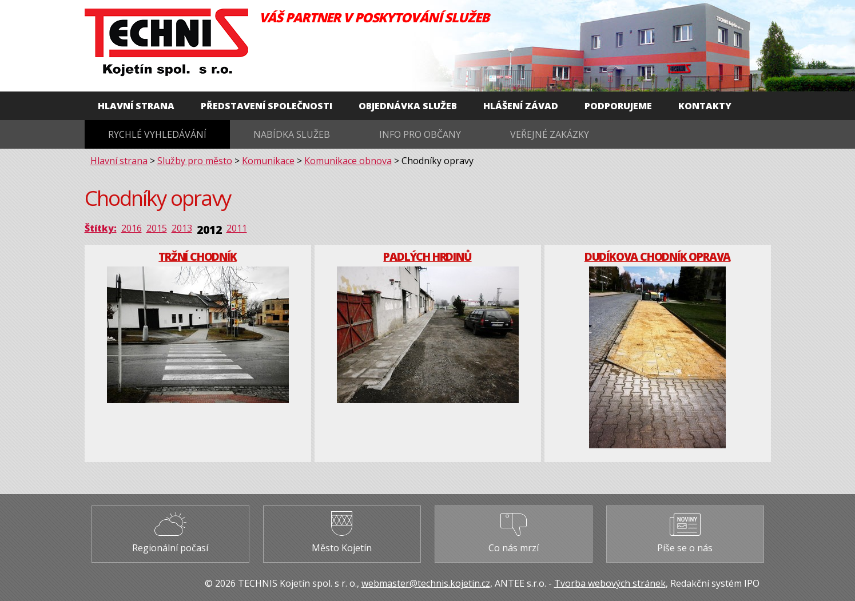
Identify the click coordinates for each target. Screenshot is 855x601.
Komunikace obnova (348, 160)
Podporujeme (618, 105)
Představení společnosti (266, 105)
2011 (236, 228)
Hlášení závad (520, 105)
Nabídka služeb (291, 134)
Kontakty (704, 105)
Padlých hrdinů (427, 256)
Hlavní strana (136, 105)
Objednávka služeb (408, 105)
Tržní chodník (197, 256)
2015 (156, 228)
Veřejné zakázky (549, 134)
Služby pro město (194, 160)
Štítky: (101, 228)
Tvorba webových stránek (610, 583)
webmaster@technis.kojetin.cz (425, 583)
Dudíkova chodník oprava (657, 256)
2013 (182, 228)
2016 (131, 228)
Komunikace (268, 160)
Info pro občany (420, 134)
